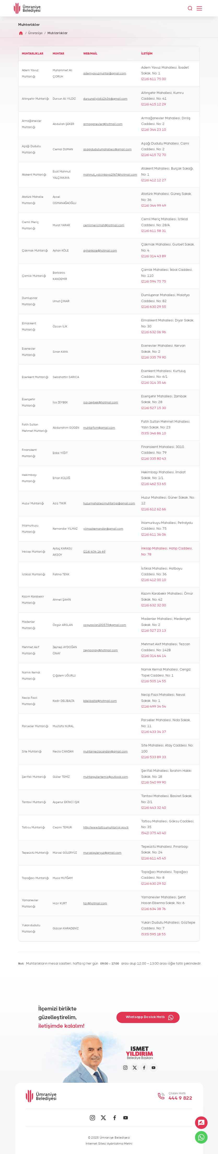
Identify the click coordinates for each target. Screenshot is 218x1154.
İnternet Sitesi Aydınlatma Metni (109, 1143)
